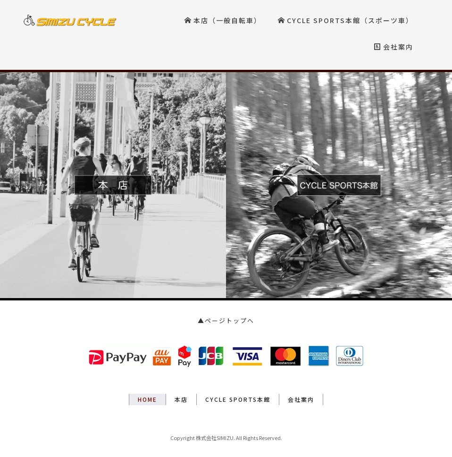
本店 (181, 399)
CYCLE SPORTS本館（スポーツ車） (345, 20)
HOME (147, 399)
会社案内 (393, 46)
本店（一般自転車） (222, 20)
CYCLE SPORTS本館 (237, 399)
